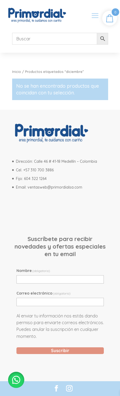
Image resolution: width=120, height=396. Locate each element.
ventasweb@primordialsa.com (55, 187)
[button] (16, 380)
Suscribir (60, 350)
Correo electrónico (43, 293)
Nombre (33, 270)
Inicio (16, 71)
